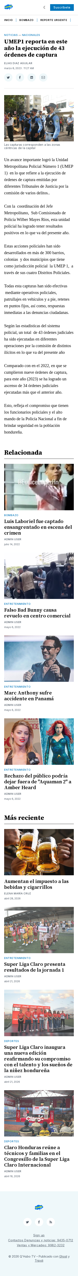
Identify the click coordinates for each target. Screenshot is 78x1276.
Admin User (12, 539)
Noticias (11, 35)
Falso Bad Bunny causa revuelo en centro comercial (37, 613)
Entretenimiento (17, 603)
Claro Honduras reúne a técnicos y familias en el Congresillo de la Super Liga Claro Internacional (36, 1156)
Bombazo (26, 20)
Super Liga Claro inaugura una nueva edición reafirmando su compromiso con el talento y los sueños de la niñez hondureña (38, 1059)
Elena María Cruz (17, 893)
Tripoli (39, 1260)
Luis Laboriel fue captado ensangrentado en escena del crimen (38, 527)
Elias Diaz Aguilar (18, 63)
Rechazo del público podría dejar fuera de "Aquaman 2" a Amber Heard (37, 782)
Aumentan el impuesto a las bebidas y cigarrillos (36, 884)
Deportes (11, 1041)
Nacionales (31, 35)
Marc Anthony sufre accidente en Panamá (29, 696)
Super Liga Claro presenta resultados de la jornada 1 (34, 967)
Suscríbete (62, 7)
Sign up (39, 1235)
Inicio (8, 20)
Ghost (63, 1256)
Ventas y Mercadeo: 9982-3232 (41, 1245)
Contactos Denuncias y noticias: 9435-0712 (40, 1240)
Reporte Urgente (53, 20)
